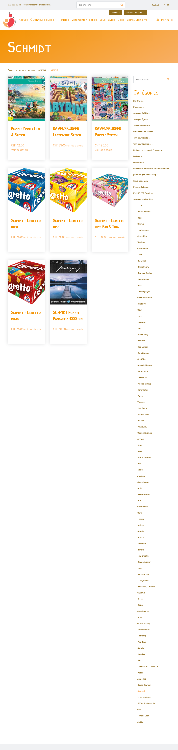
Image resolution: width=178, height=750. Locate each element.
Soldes (115, 12)
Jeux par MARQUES (37, 70)
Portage (64, 20)
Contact (155, 5)
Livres (111, 20)
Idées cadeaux (136, 12)
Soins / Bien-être (137, 20)
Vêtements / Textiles (84, 20)
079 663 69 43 (14, 5)
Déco (121, 20)
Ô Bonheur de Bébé (42, 20)
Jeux (102, 20)
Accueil (23, 20)
